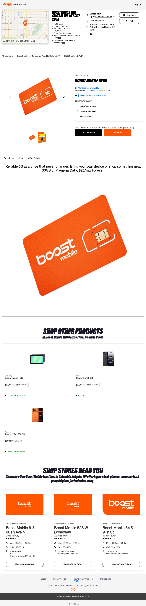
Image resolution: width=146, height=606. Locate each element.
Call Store (117, 131)
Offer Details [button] (73, 602)
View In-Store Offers (24, 562)
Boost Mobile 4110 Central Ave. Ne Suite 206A (38, 56)
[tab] (9, 156)
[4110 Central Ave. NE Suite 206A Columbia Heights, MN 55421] (101, 27)
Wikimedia (8, 40)
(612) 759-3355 (17, 545)
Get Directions (88, 131)
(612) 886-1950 (65, 545)
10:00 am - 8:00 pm (21, 541)
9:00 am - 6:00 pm (117, 541)
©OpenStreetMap (25, 40)
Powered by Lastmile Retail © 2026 (73, 595)
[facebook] (91, 34)
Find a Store (19, 4)
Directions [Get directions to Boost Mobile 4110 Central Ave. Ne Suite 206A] (129, 15)
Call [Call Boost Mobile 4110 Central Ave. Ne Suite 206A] (129, 21)
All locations (7, 56)
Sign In (137, 4)
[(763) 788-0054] (101, 20)
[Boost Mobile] (7, 4)
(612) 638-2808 (113, 545)
